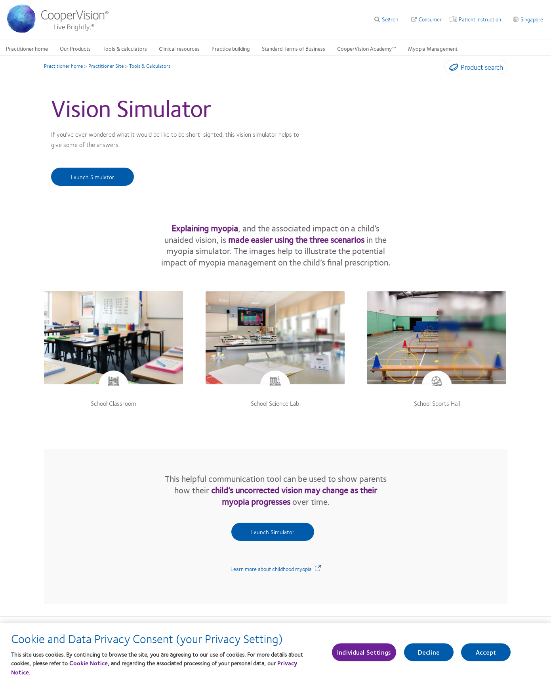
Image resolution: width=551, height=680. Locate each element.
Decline (429, 657)
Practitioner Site (106, 66)
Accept (486, 657)
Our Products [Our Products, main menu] (75, 48)
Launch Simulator (92, 176)
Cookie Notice (88, 667)
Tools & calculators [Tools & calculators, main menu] (125, 48)
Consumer (430, 19)
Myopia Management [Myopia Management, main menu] (433, 48)
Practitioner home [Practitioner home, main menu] (27, 48)
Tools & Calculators (149, 66)
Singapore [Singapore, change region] (531, 19)
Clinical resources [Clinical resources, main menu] (179, 48)
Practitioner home (63, 66)
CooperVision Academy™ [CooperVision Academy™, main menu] (366, 48)
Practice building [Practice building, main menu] (231, 48)
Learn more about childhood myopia (276, 568)
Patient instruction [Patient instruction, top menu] (480, 19)
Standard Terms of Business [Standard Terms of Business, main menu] (293, 48)
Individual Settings (364, 657)
